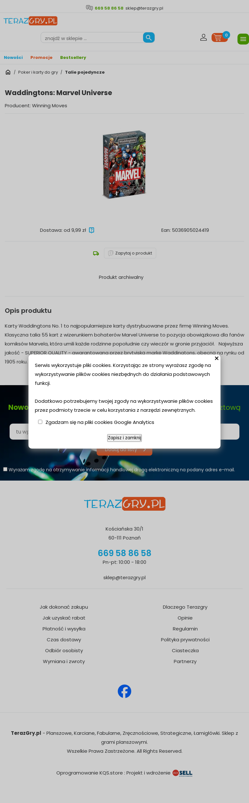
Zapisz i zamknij (124, 438)
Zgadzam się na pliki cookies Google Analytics (99, 422)
